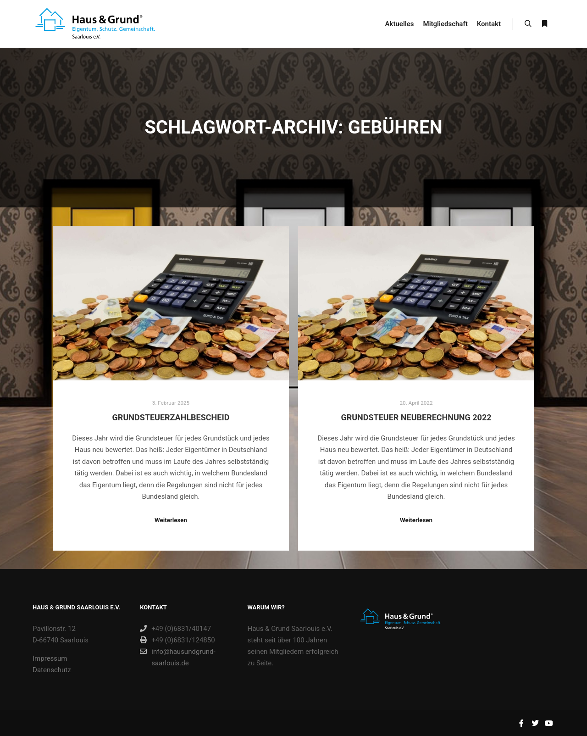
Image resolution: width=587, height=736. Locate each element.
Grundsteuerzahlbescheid (171, 417)
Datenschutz (52, 670)
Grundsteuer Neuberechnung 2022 (416, 417)
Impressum (50, 658)
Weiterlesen (171, 520)
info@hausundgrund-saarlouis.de (177, 656)
